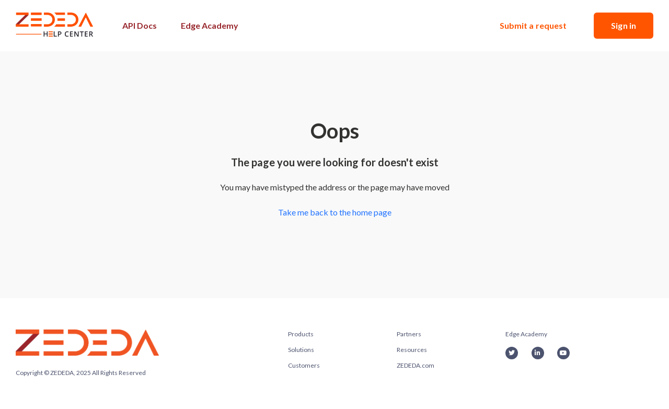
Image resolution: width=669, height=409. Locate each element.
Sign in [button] (623, 25)
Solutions (301, 350)
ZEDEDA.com (415, 365)
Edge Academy (209, 25)
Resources (412, 350)
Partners (409, 334)
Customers (304, 365)
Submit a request (533, 25)
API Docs (139, 25)
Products (301, 334)
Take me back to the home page (334, 212)
